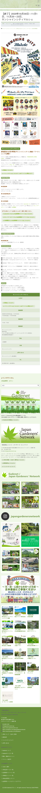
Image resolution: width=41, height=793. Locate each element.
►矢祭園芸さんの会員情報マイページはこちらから (16, 220)
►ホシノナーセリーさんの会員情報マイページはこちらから (19, 217)
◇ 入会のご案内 (5, 766)
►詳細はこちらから (7, 170)
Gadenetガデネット (11, 787)
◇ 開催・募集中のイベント (7, 756)
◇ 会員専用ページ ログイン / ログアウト (11, 781)
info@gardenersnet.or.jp (10, 451)
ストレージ (4, 28)
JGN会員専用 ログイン (7, 381)
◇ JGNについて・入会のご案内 (9, 734)
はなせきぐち (27, 204)
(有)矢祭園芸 (34, 28)
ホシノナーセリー (28, 28)
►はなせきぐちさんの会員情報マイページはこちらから (17, 213)
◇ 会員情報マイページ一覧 (7, 772)
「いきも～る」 (11, 164)
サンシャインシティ (11, 28)
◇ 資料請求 (4, 737)
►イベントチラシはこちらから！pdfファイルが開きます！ (17, 173)
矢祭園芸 (14, 207)
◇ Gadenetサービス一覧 (7, 753)
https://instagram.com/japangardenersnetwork (14, 729)
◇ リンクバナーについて (7, 740)
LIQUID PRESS (34, 787)
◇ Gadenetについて (6, 750)
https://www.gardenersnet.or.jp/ (10, 727)
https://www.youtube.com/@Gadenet (12, 731)
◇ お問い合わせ (5, 743)
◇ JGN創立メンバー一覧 (7, 775)
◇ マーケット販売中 (6, 759)
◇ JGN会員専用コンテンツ (7, 778)
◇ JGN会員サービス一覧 (7, 769)
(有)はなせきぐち (20, 28)
